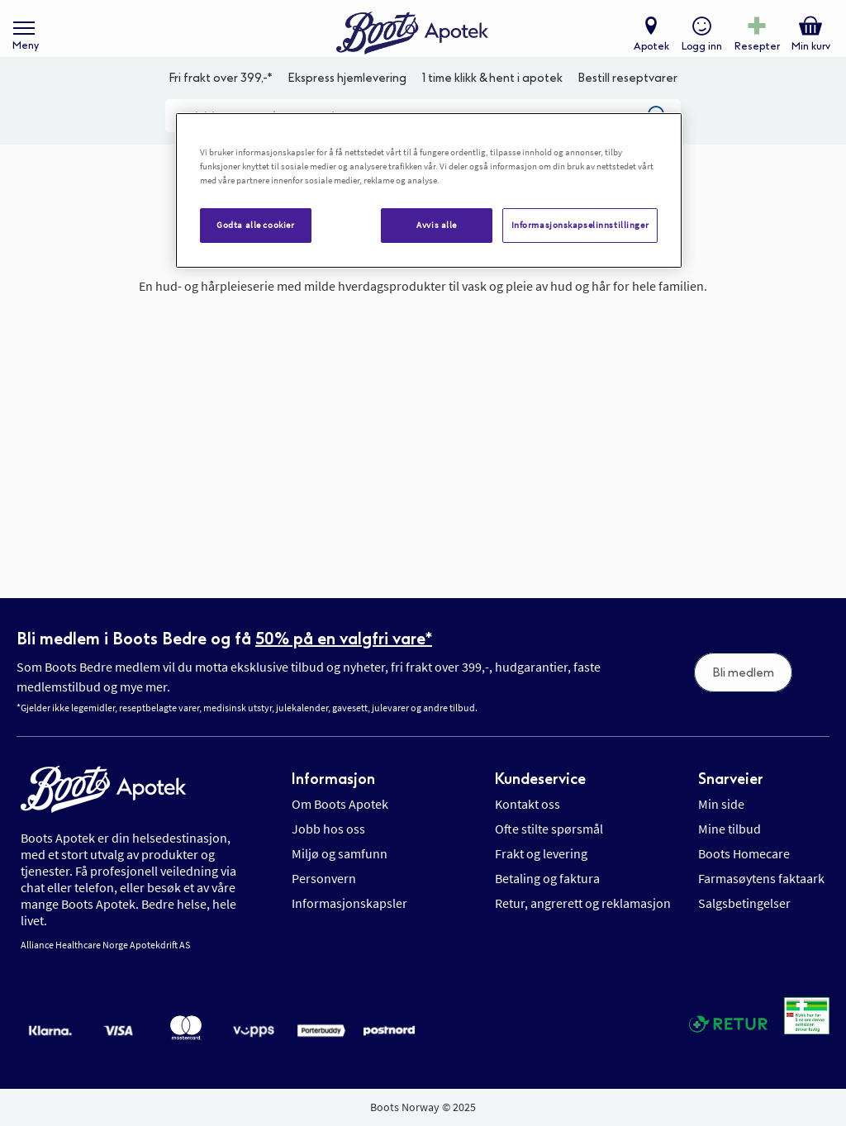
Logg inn (697, 54)
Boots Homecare (744, 853)
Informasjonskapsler (349, 903)
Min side (721, 804)
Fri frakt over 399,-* (221, 104)
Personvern (324, 878)
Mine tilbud (729, 828)
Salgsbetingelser (744, 903)
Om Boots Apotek (340, 804)
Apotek (647, 54)
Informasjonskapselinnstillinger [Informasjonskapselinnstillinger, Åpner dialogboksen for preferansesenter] (580, 224)
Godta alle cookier (255, 224)
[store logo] (415, 42)
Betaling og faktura (547, 878)
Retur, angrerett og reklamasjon (583, 903)
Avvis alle (436, 224)
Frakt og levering (541, 853)
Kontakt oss (527, 804)
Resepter (753, 54)
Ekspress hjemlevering (347, 104)
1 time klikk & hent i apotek (492, 104)
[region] (428, 190)
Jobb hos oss (328, 828)
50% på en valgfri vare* (343, 639)
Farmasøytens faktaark (761, 878)
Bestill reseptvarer (627, 104)
